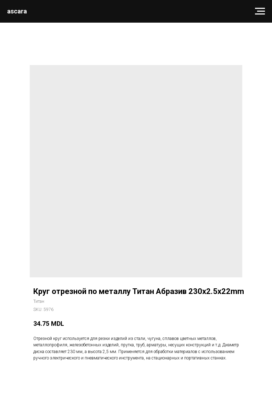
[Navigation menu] (260, 11)
